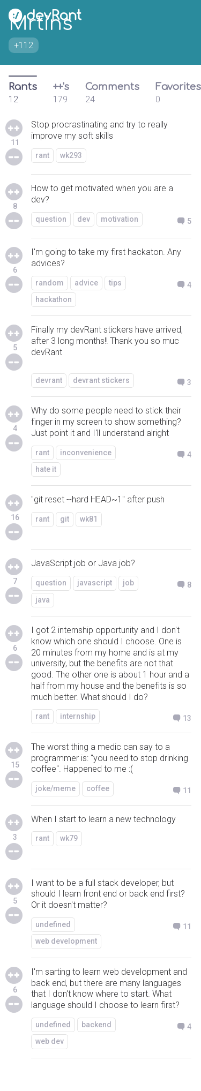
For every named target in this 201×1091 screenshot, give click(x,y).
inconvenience (85, 452)
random (49, 283)
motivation (119, 219)
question (50, 219)
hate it (45, 469)
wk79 (69, 838)
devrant (48, 380)
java (42, 600)
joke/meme (55, 788)
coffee (97, 788)
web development (66, 941)
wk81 (89, 519)
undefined (53, 924)
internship (77, 716)
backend (96, 1024)
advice (86, 283)
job (128, 582)
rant (42, 155)
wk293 (71, 155)
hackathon (53, 299)
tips (115, 283)
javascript (94, 582)
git (64, 519)
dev (83, 219)
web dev (49, 1041)
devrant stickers (101, 380)
